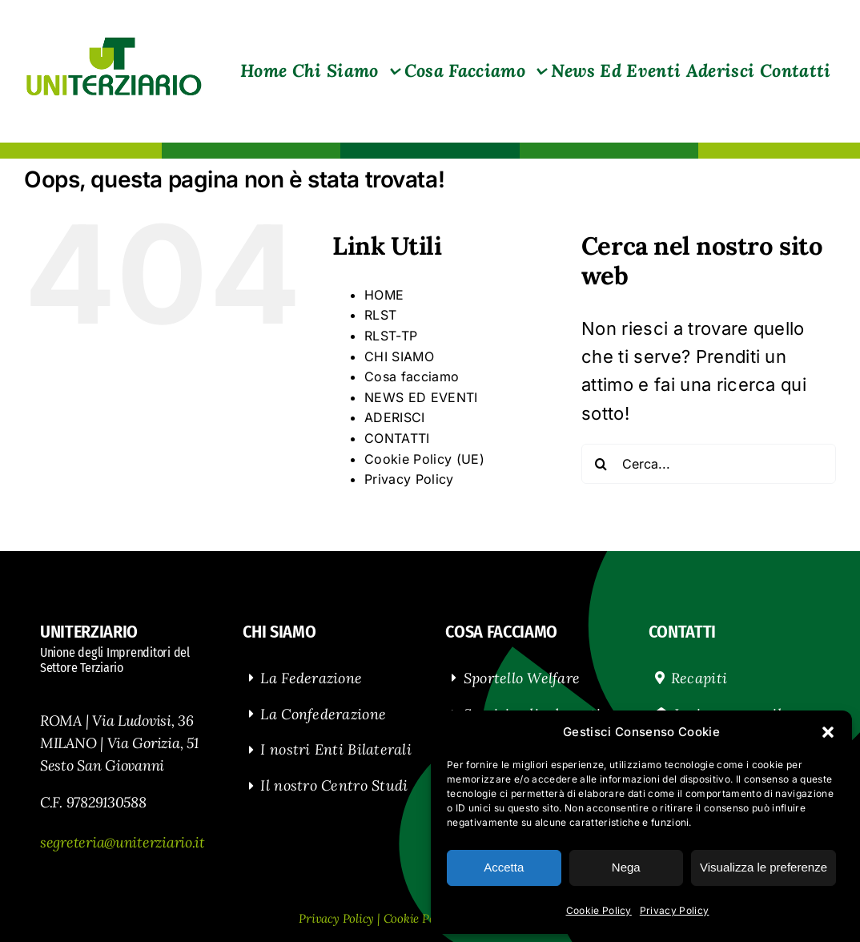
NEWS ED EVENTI (421, 397)
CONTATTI (397, 438)
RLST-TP (390, 336)
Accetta (504, 867)
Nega (626, 867)
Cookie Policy (599, 910)
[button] (828, 732)
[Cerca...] (708, 464)
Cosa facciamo (411, 376)
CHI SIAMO (399, 356)
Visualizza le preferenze (763, 867)
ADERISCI (394, 417)
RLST (380, 315)
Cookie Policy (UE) (424, 459)
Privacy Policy (674, 910)
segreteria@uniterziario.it (122, 842)
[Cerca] (601, 464)
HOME (384, 295)
